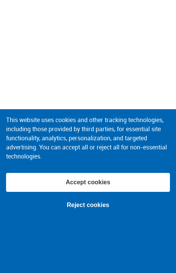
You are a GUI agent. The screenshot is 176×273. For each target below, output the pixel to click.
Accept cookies (88, 182)
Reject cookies (88, 205)
